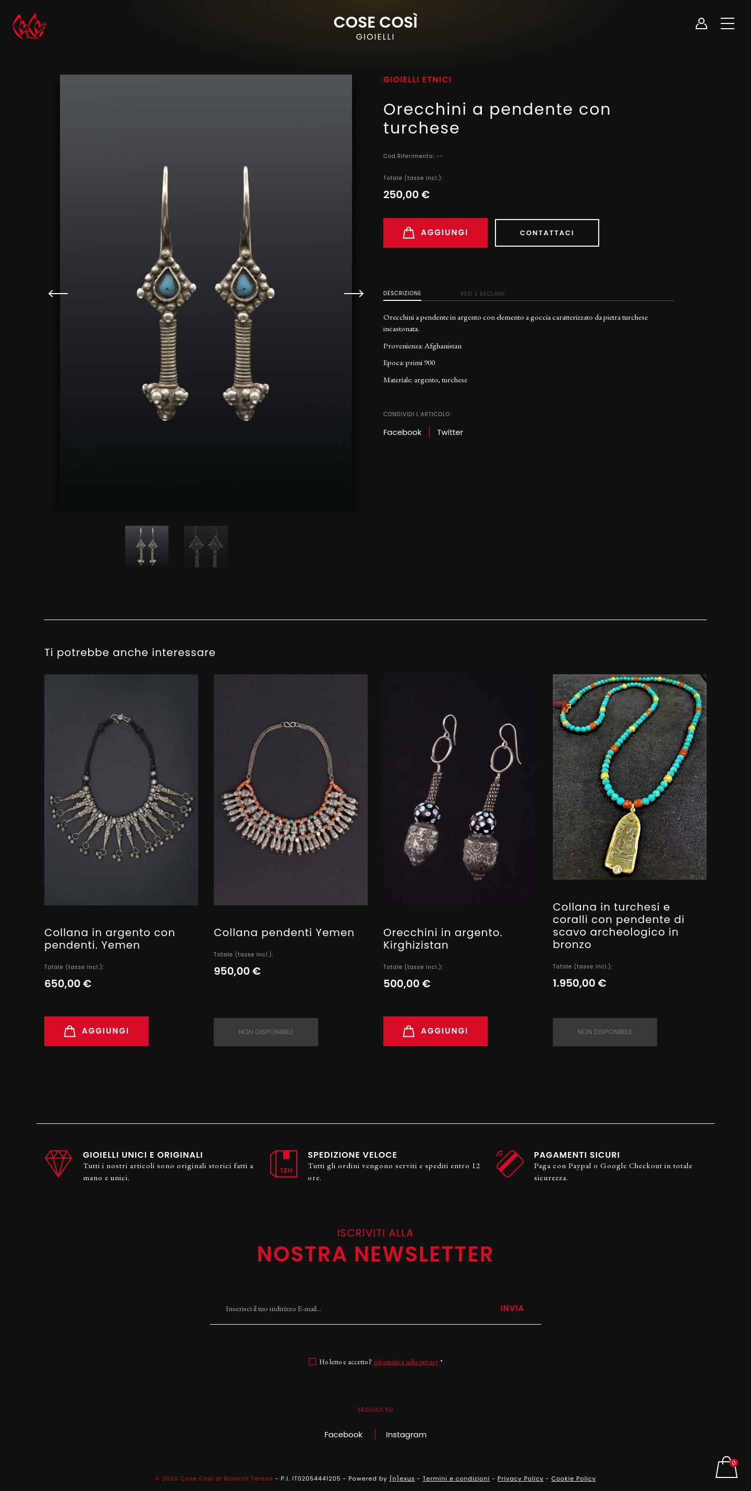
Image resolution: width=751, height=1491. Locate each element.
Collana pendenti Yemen (284, 932)
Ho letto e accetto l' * (381, 1361)
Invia (513, 1308)
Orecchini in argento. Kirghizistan (443, 938)
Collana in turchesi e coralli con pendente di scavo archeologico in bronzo (619, 926)
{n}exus (402, 1478)
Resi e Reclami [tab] (483, 294)
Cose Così (375, 26)
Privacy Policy (520, 1478)
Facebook (343, 1434)
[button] (349, 294)
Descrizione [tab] (402, 293)
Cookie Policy (573, 1478)
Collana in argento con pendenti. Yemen (109, 938)
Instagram (406, 1434)
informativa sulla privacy (406, 1361)
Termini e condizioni (456, 1478)
